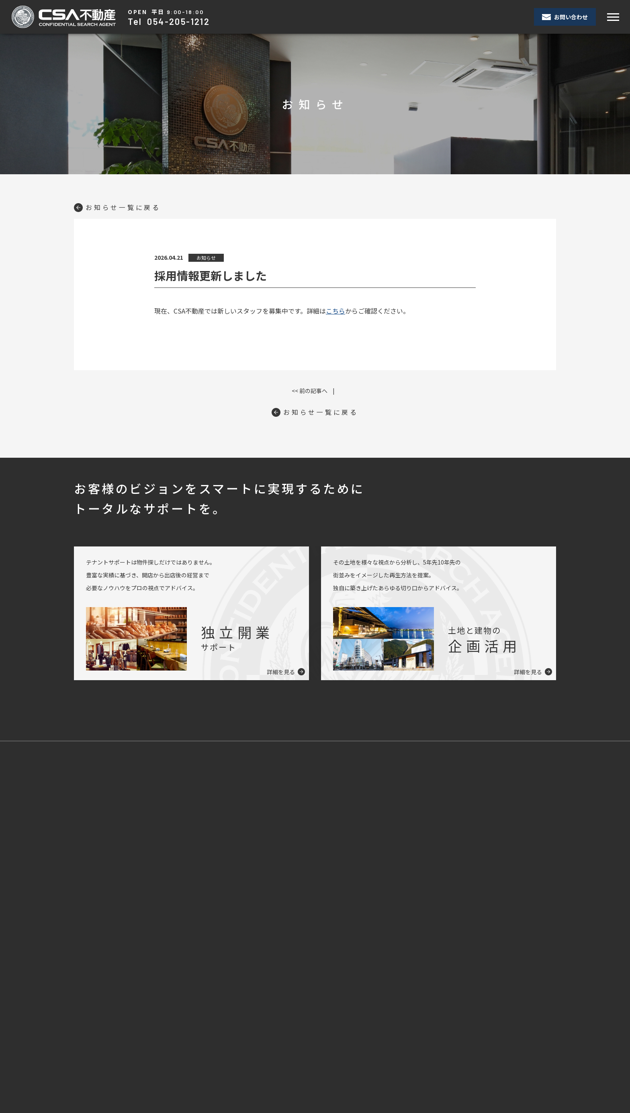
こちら (335, 311)
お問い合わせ (565, 17)
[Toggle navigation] (613, 17)
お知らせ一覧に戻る (117, 207)
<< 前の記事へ (309, 391)
